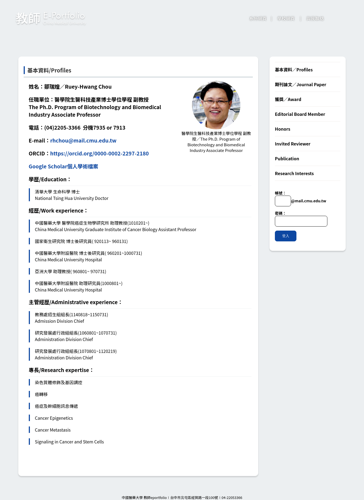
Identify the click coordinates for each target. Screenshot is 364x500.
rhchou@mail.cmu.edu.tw (83, 140)
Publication (287, 158)
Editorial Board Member (300, 114)
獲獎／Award (288, 99)
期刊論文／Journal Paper (300, 84)
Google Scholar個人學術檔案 (63, 166)
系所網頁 (258, 18)
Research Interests (294, 173)
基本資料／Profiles (294, 69)
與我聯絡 (315, 18)
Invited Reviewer (292, 143)
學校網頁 (286, 18)
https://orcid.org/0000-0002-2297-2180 (99, 153)
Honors (282, 129)
